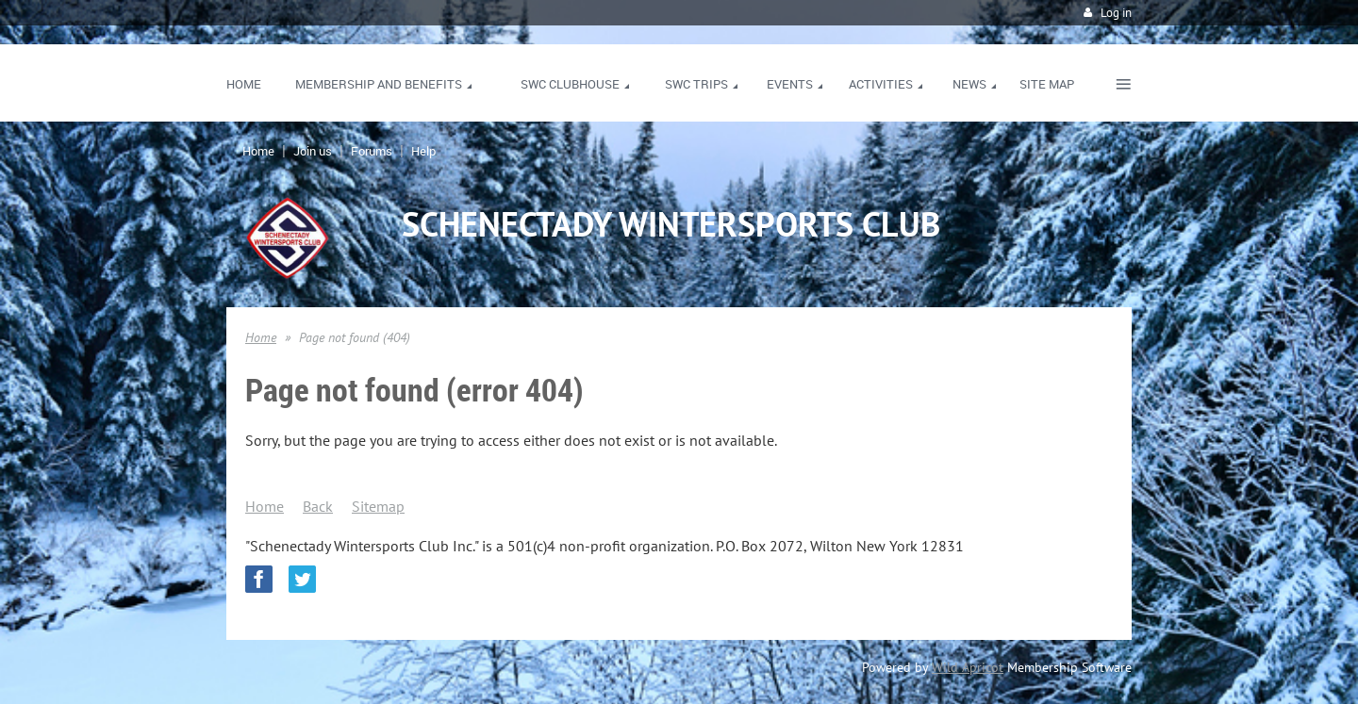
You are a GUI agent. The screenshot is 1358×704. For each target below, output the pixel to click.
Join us (312, 150)
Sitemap (378, 506)
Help (423, 150)
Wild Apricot (967, 667)
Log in (1116, 13)
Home (258, 150)
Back (318, 506)
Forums (371, 150)
